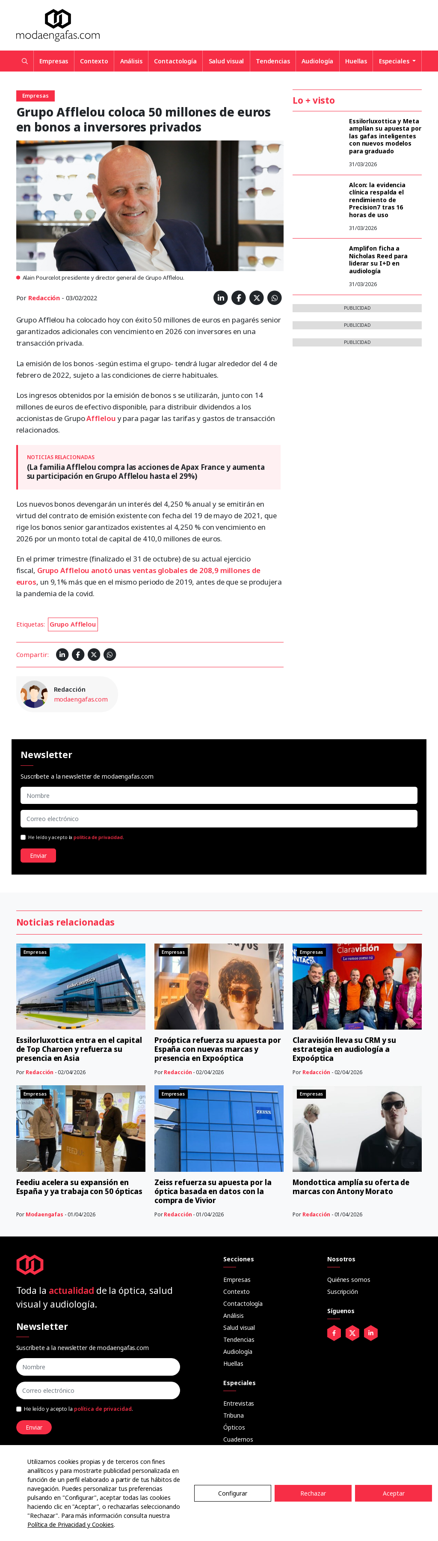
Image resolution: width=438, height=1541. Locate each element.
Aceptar (394, 1493)
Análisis (131, 61)
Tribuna (233, 1415)
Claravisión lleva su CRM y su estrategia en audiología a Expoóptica (344, 1049)
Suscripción (342, 1291)
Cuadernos (238, 1439)
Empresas (53, 61)
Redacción (44, 297)
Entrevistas (238, 1403)
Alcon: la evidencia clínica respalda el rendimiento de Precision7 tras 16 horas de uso (377, 200)
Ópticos (234, 1427)
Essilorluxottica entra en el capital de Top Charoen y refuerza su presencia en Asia (79, 1049)
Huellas (356, 61)
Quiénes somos (348, 1279)
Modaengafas (44, 1214)
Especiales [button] (395, 61)
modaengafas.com (81, 699)
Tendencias (273, 61)
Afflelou (101, 418)
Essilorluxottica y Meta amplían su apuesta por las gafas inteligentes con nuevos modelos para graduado (385, 136)
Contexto (94, 61)
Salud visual (226, 61)
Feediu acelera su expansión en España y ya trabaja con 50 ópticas (79, 1186)
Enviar (38, 855)
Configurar (232, 1493)
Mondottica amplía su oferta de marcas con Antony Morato (351, 1186)
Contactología (175, 61)
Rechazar (313, 1493)
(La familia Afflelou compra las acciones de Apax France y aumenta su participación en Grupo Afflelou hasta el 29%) (146, 471)
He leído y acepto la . (76, 837)
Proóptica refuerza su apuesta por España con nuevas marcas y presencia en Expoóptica (217, 1049)
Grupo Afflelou (73, 624)
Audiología (317, 61)
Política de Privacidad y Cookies (70, 1524)
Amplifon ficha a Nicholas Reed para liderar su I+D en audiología (378, 259)
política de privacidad (98, 837)
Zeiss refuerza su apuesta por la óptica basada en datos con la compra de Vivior (213, 1191)
